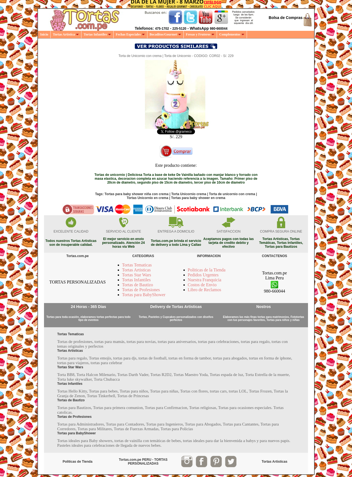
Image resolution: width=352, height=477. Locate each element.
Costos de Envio (202, 284)
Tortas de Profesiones (141, 289)
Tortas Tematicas (137, 265)
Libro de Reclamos (204, 289)
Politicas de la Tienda (207, 270)
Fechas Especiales (130, 34)
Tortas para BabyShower (144, 294)
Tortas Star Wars (136, 274)
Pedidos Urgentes (203, 274)
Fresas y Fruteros (200, 34)
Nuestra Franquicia (204, 279)
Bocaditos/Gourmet (165, 34)
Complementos (231, 34)
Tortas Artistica (66, 34)
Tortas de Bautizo (137, 284)
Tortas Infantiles (97, 34)
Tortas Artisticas (136, 270)
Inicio (44, 34)
